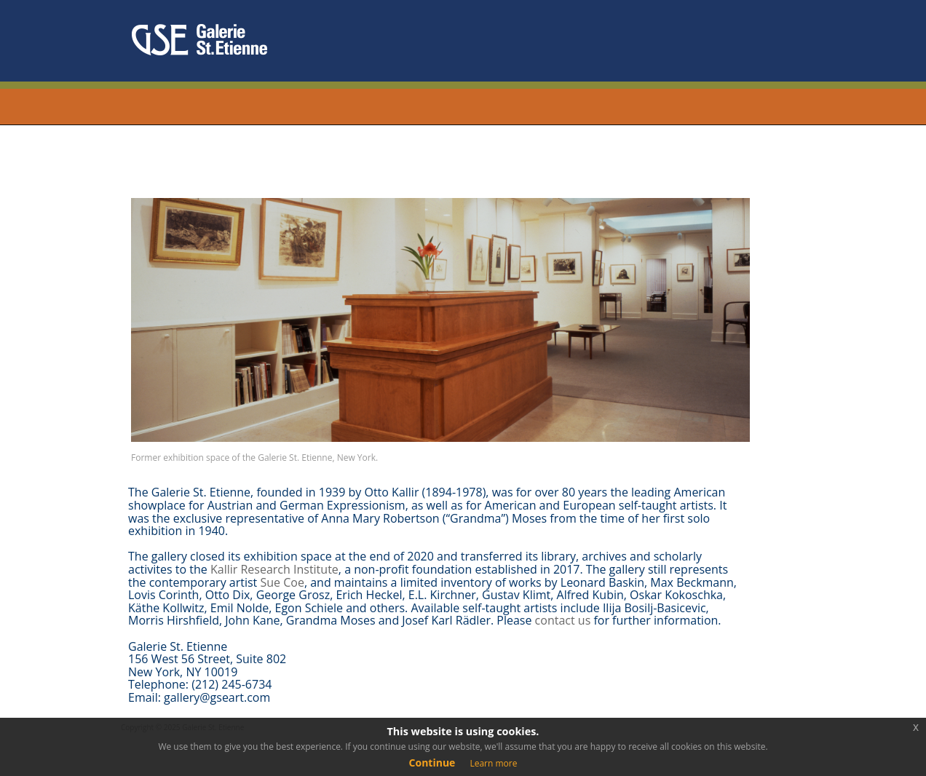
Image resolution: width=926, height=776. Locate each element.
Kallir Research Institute (274, 569)
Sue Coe (282, 582)
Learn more (493, 763)
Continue (432, 762)
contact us (563, 620)
